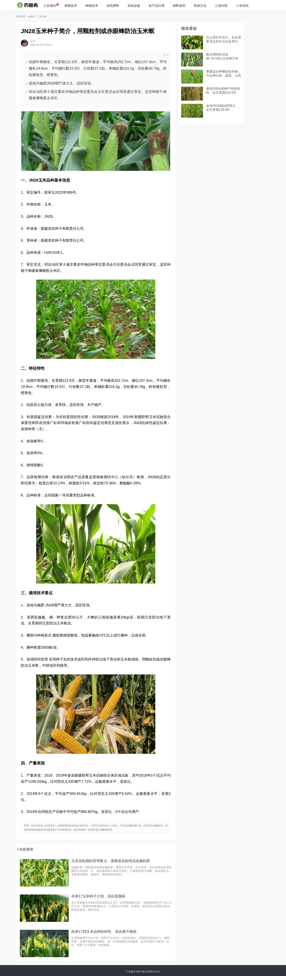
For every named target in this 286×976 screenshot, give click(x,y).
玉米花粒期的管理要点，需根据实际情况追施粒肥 (110, 861)
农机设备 (134, 5)
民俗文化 (200, 5)
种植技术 (91, 5)
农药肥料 (112, 5)
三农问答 (221, 5)
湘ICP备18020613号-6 (148, 971)
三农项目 (49, 5)
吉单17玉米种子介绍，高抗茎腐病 (98, 896)
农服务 (31, 16)
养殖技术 (70, 5)
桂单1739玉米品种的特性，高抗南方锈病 (103, 932)
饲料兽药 (179, 5)
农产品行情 (156, 5)
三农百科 (242, 5)
